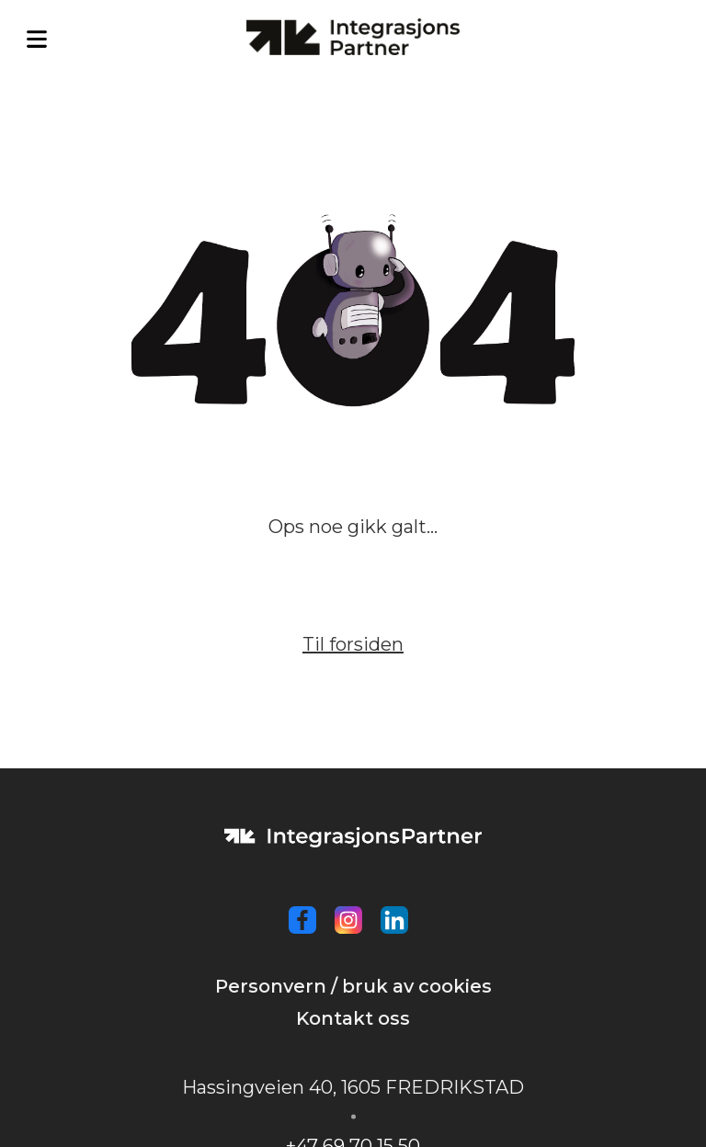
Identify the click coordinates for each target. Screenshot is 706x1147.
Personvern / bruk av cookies (353, 986)
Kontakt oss (353, 1018)
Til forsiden (353, 644)
